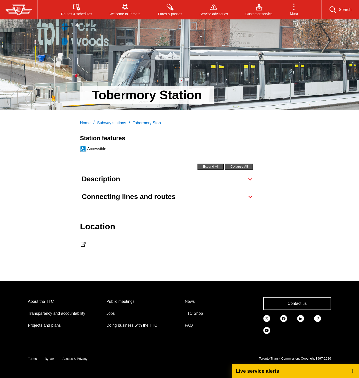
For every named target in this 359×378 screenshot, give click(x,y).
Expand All (210, 166)
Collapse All (239, 166)
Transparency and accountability (56, 313)
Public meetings (120, 301)
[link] (266, 318)
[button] (294, 9)
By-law (49, 359)
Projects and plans (44, 325)
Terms (32, 359)
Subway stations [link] (111, 123)
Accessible (96, 149)
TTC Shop (194, 313)
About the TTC (41, 301)
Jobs (110, 313)
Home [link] (85, 123)
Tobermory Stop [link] (147, 123)
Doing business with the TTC (131, 325)
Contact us (297, 303)
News (190, 301)
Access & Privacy (74, 359)
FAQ (189, 325)
